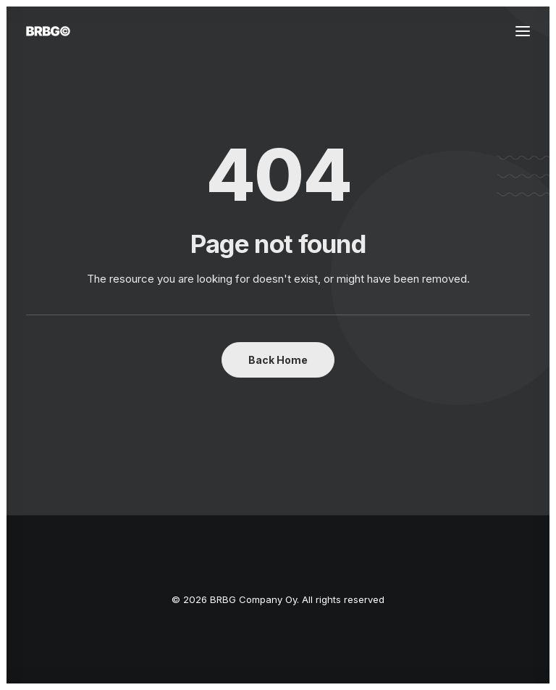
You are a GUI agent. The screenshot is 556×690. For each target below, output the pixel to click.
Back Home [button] (278, 360)
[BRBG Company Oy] (48, 31)
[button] (522, 31)
